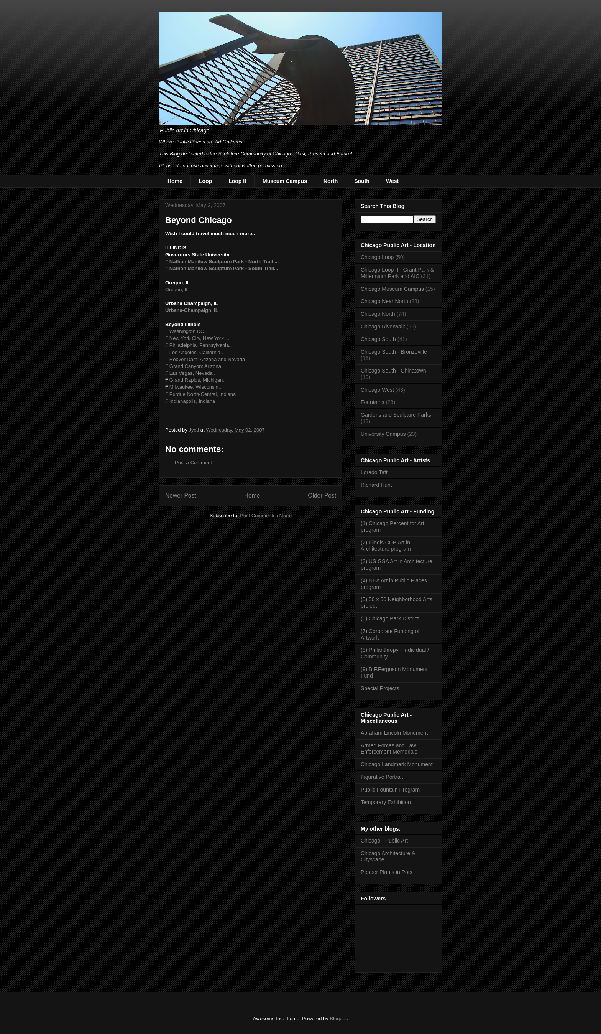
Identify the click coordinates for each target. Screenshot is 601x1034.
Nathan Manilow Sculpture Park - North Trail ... (224, 261)
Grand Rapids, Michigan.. (197, 380)
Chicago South (378, 339)
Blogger (338, 1018)
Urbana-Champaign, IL (191, 310)
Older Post (322, 495)
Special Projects (380, 688)
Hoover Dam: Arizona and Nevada (207, 359)
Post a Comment (193, 462)
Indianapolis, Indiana (192, 401)
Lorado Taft (374, 472)
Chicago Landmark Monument (397, 764)
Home (174, 181)
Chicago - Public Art (384, 841)
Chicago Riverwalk (383, 326)
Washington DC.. (188, 331)
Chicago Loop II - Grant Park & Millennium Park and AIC (397, 273)
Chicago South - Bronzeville (394, 352)
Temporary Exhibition (386, 802)
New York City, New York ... (199, 338)
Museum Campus (285, 181)
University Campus (383, 434)
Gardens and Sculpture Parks (396, 415)
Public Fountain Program (390, 790)
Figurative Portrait (382, 777)
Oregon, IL (177, 289)
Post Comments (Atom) (266, 515)
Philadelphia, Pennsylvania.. (200, 345)
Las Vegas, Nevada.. (192, 373)
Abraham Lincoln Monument (394, 733)
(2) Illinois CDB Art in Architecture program (386, 545)
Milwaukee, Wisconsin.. (195, 387)
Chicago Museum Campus (392, 289)
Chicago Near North (384, 301)
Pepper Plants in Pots (386, 872)
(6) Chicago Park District (390, 618)
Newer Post (180, 495)
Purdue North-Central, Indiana (202, 394)
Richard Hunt (376, 485)
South (361, 181)
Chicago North (378, 314)
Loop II (237, 181)
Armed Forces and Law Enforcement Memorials (389, 748)
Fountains (372, 402)
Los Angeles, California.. (196, 352)
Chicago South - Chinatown (393, 371)
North (330, 181)
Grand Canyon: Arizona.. (196, 366)
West (392, 181)
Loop (205, 181)
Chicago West (377, 390)
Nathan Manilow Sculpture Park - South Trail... (223, 268)
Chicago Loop (377, 257)
